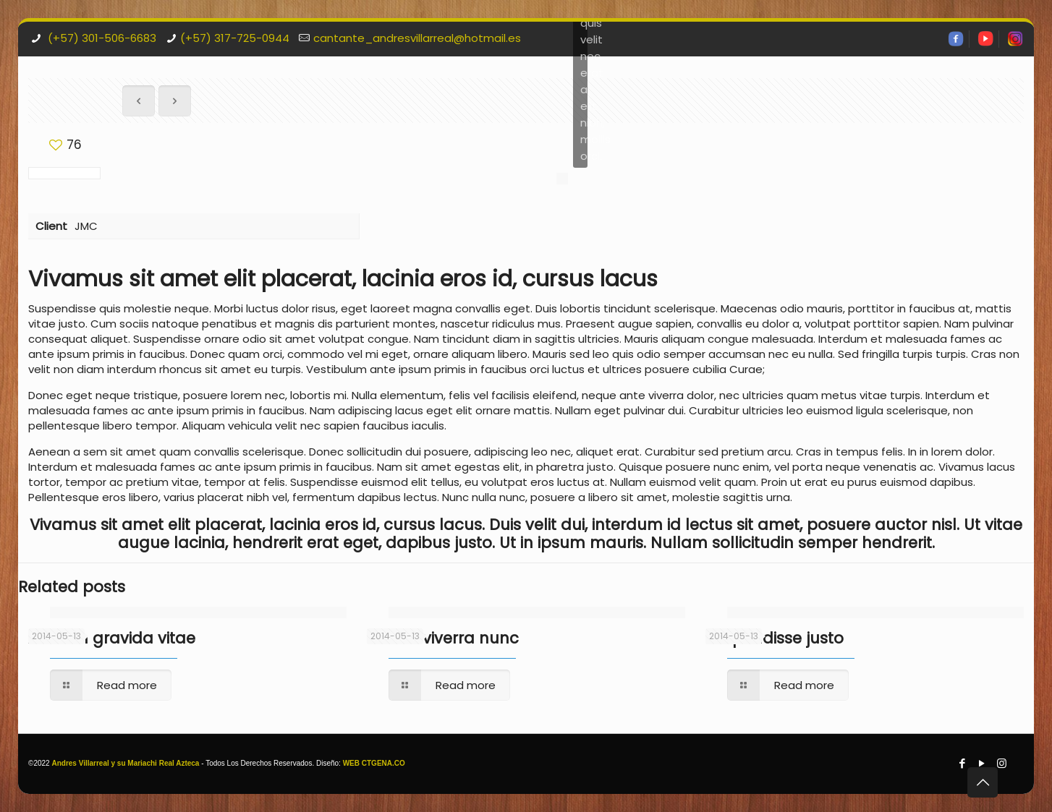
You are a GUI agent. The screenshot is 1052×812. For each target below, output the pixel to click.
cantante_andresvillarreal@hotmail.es (417, 38)
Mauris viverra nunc (443, 638)
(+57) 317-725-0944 (234, 38)
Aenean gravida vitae (111, 638)
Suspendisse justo (774, 638)
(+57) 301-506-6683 (100, 38)
